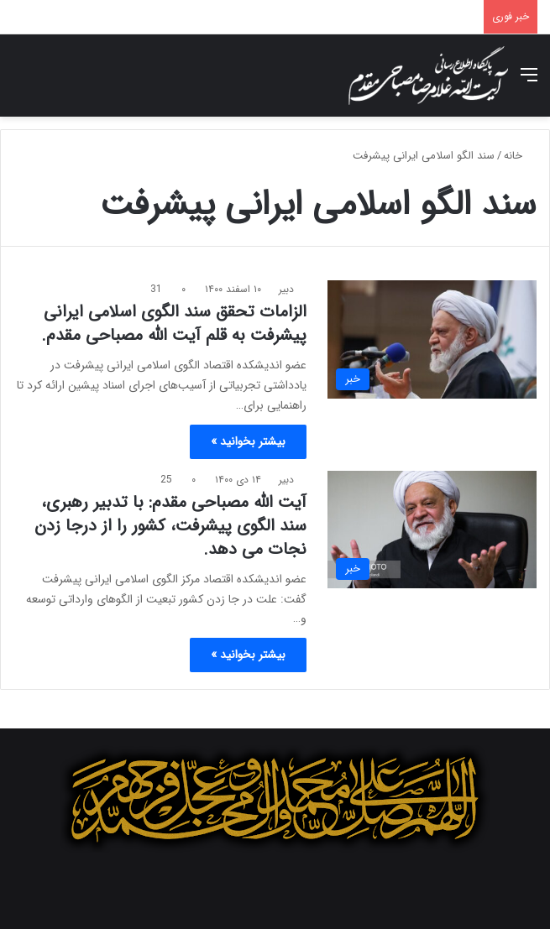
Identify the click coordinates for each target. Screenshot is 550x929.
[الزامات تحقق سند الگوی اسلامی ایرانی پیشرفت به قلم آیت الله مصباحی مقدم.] (432, 339)
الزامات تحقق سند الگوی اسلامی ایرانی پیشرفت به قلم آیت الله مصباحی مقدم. (173, 323)
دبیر (286, 289)
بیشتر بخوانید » (248, 441)
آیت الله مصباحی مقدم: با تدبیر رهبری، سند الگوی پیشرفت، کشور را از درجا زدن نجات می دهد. (170, 525)
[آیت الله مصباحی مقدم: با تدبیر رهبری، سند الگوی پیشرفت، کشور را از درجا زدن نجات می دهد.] (432, 530)
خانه (520, 155)
